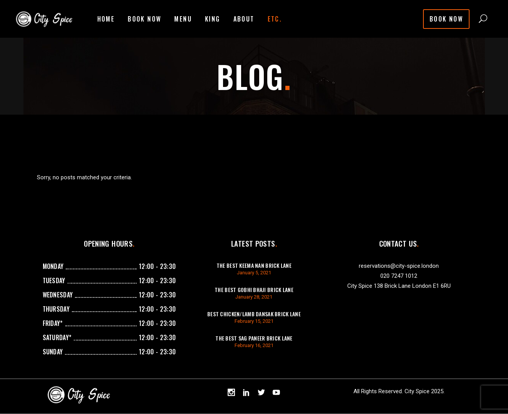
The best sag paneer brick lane (253, 338)
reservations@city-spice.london (399, 265)
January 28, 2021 (253, 297)
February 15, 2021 (254, 321)
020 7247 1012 (398, 275)
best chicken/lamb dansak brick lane (254, 314)
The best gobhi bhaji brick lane (254, 289)
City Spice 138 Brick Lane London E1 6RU (399, 285)
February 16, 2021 (254, 345)
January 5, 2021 (254, 272)
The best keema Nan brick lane (254, 265)
